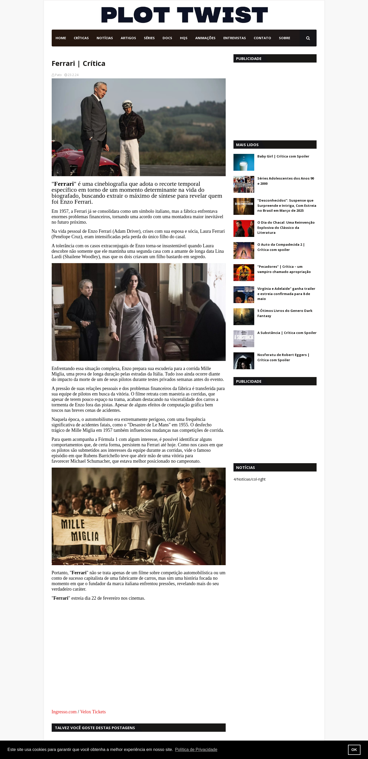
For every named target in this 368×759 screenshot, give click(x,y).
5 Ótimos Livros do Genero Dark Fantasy (284, 313)
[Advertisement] (275, 100)
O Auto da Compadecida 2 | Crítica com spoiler (281, 247)
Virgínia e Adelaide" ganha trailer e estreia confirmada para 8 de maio (286, 293)
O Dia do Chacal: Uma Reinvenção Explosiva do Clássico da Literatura (286, 227)
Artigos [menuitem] (128, 38)
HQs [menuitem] (184, 38)
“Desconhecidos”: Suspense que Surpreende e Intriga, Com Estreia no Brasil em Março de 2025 (286, 205)
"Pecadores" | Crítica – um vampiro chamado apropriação (284, 269)
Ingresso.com (64, 711)
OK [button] (354, 750)
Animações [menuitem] (205, 38)
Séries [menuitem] (149, 38)
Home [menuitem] (61, 38)
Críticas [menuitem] (81, 38)
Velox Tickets (93, 711)
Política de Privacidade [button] (196, 749)
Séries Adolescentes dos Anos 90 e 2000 (285, 181)
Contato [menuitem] (262, 38)
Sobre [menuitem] (284, 38)
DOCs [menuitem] (167, 38)
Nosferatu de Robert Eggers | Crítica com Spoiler (283, 357)
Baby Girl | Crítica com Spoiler (283, 156)
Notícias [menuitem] (105, 38)
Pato (58, 75)
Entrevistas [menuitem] (234, 38)
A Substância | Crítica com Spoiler (287, 332)
